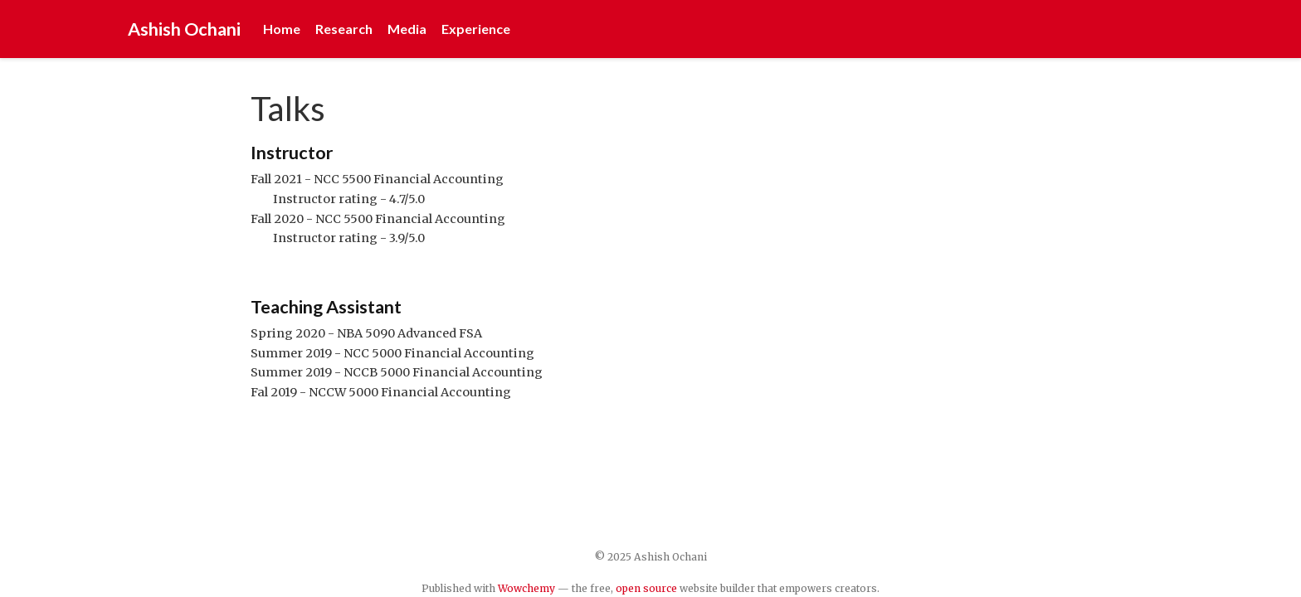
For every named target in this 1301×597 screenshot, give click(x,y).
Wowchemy (526, 588)
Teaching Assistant (326, 307)
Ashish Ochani (184, 29)
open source (646, 588)
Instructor (292, 152)
